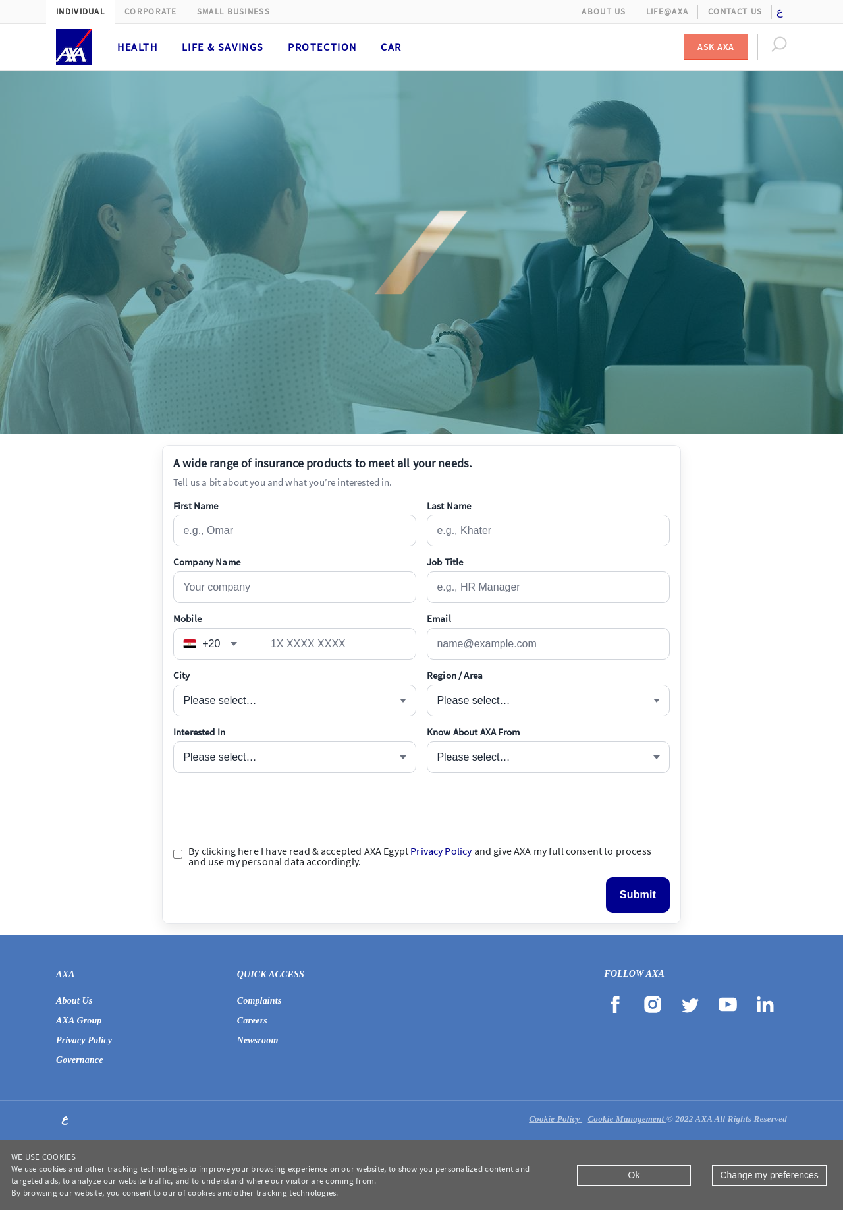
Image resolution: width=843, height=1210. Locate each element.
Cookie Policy (555, 1119)
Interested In (199, 732)
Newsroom (258, 1040)
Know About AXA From (473, 732)
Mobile (187, 618)
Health (137, 46)
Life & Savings (223, 46)
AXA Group (79, 1020)
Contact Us (735, 11)
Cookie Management (626, 1119)
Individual (80, 11)
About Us (604, 11)
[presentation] (273, 809)
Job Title (445, 562)
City (181, 675)
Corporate (150, 11)
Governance (79, 1060)
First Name (196, 506)
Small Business (233, 11)
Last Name (449, 506)
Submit (638, 894)
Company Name (206, 562)
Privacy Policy (441, 850)
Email (439, 618)
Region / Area (455, 675)
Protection (322, 46)
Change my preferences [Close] (769, 1175)
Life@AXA (667, 11)
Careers (252, 1020)
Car (391, 46)
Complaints (259, 1001)
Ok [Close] (634, 1175)
